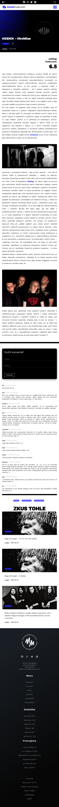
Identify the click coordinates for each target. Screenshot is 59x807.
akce (29, 690)
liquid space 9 (29, 747)
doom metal (26, 500)
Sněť (29, 799)
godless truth (30, 783)
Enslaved (34, 135)
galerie (29, 694)
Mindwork (29, 795)
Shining (30, 181)
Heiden (16, 500)
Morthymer (29, 791)
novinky (29, 682)
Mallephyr (30, 768)
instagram (29, 703)
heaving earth (29, 759)
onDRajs (4, 49)
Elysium (29, 779)
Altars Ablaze (29, 763)
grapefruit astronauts (29, 755)
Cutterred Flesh (29, 751)
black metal (39, 500)
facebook (29, 699)
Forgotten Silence (29, 787)
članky (29, 686)
